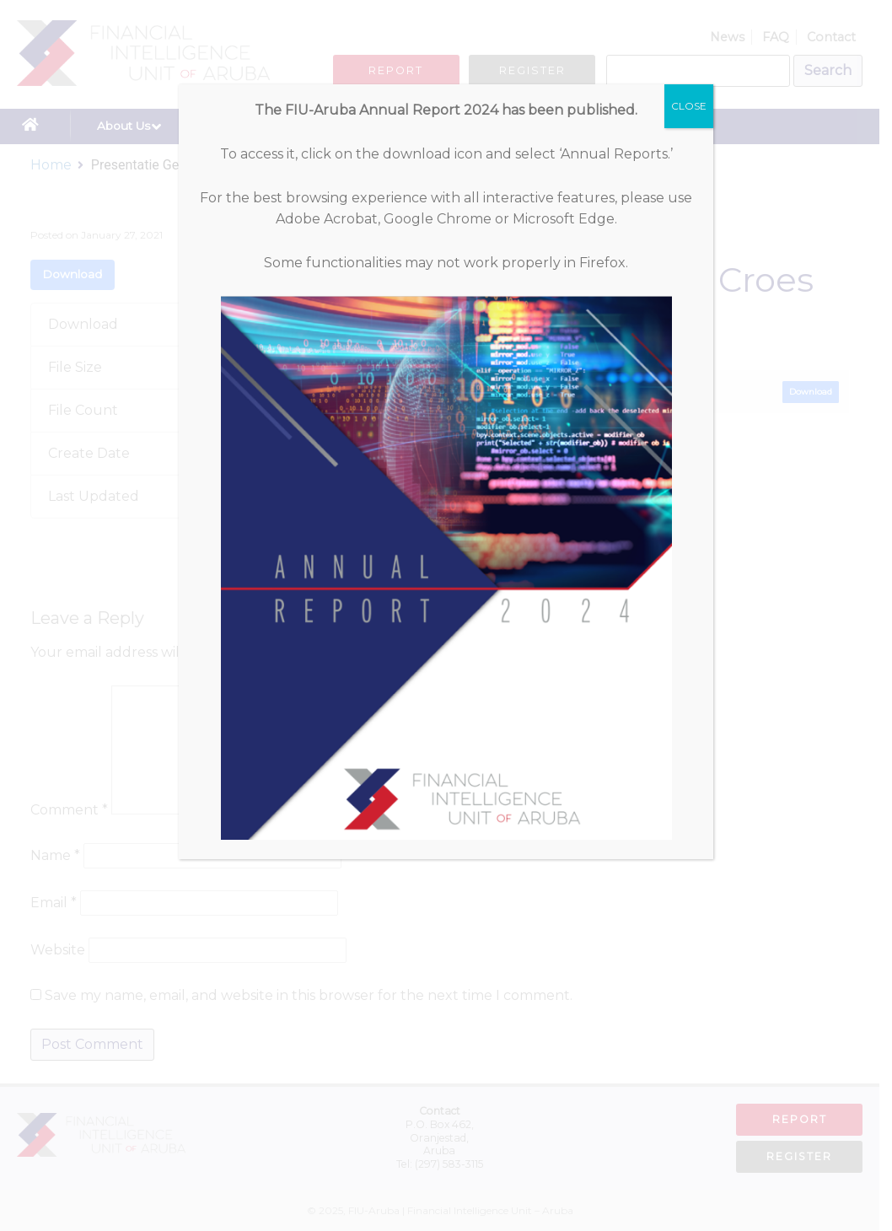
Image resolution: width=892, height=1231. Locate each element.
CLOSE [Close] (689, 105)
